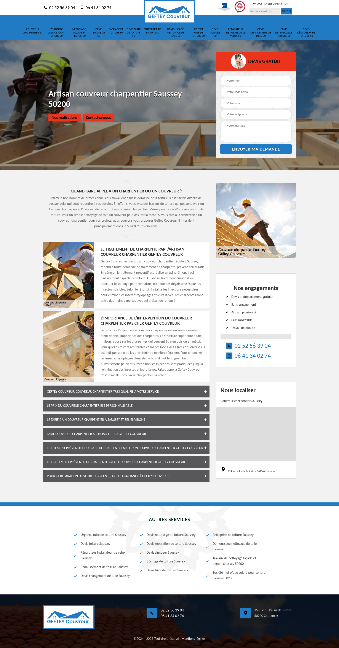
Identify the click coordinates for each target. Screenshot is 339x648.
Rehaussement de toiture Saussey (100, 567)
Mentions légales (193, 639)
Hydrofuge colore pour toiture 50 (56, 32)
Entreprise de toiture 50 (152, 30)
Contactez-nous (98, 117)
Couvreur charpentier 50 (32, 30)
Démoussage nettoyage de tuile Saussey (231, 546)
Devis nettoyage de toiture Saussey (167, 534)
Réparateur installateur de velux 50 (235, 32)
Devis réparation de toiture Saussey (167, 543)
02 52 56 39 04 (59, 7)
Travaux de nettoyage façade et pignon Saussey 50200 (230, 561)
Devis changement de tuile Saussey (101, 575)
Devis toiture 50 (215, 32)
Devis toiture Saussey (91, 543)
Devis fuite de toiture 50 (134, 32)
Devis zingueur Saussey (159, 552)
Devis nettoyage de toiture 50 (284, 32)
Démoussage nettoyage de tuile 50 (175, 32)
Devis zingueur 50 (99, 32)
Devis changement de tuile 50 (260, 32)
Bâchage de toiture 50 (116, 30)
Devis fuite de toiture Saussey (163, 570)
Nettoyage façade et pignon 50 (79, 32)
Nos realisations (64, 117)
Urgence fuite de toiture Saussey (99, 534)
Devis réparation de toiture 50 (306, 32)
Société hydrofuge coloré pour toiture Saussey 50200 (235, 575)
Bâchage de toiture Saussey (162, 561)
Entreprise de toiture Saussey (229, 534)
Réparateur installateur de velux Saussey (99, 555)
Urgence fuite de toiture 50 (198, 32)
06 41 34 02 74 (95, 7)
